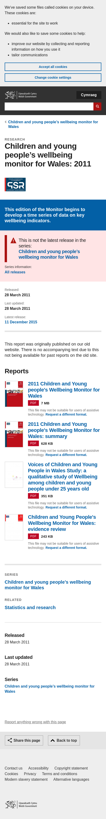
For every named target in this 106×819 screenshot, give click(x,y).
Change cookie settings (53, 77)
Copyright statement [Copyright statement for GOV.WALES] (71, 768)
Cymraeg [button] (89, 95)
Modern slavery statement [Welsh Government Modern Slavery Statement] (26, 779)
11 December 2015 (21, 322)
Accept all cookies (53, 67)
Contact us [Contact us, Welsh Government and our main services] (13, 768)
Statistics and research (30, 607)
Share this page (27, 740)
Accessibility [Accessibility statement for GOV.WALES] (38, 768)
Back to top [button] (67, 740)
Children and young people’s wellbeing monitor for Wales (49, 254)
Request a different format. (66, 414)
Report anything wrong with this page (35, 722)
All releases (15, 272)
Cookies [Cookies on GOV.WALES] (11, 774)
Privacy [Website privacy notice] (30, 774)
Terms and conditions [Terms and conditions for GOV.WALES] (59, 774)
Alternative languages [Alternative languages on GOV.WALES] (71, 779)
